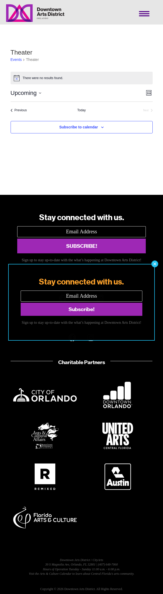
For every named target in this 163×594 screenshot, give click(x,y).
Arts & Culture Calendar (55, 574)
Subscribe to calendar (78, 127)
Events (16, 59)
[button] (81, 246)
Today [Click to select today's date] (81, 110)
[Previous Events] (19, 110)
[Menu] (144, 13)
